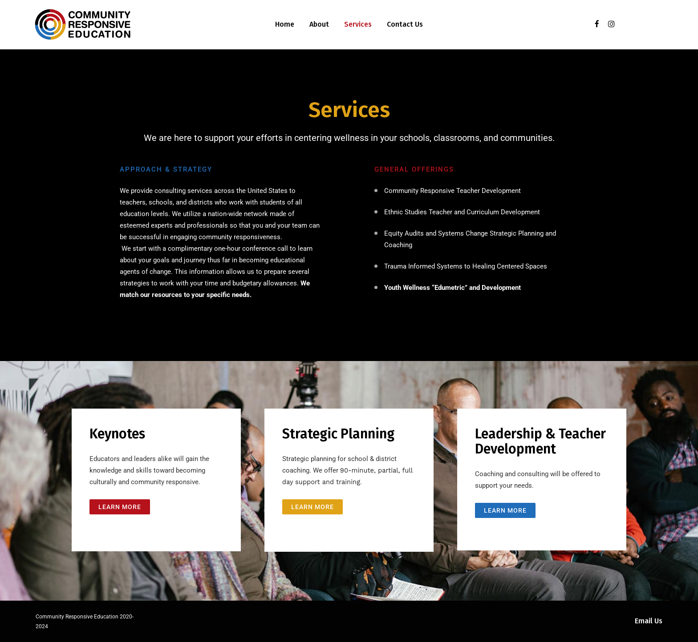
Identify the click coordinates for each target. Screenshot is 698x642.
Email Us (648, 621)
